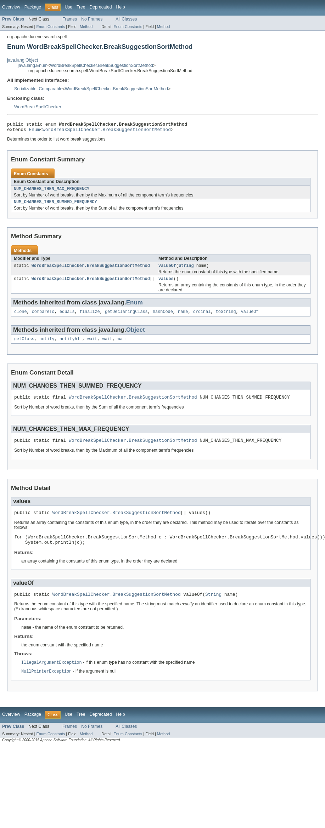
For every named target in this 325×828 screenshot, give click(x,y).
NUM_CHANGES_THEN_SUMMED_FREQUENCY (55, 205)
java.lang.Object (22, 60)
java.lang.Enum (32, 65)
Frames (69, 19)
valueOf (167, 270)
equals (67, 317)
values (166, 283)
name (183, 317)
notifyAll (71, 345)
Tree (81, 7)
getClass (24, 345)
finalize (90, 317)
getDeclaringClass (126, 317)
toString (226, 317)
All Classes (126, 19)
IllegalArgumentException (51, 676)
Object (135, 335)
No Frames (91, 19)
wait (92, 345)
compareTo (43, 317)
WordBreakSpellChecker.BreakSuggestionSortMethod (101, 65)
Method (86, 26)
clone (20, 317)
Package (32, 7)
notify (47, 345)
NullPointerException (46, 685)
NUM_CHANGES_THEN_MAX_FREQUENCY (51, 191)
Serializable (25, 88)
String (186, 270)
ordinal (202, 317)
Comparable (50, 88)
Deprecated (101, 7)
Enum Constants (50, 26)
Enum (34, 131)
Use (68, 7)
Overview (11, 7)
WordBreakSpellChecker (37, 106)
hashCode (163, 317)
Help (120, 7)
